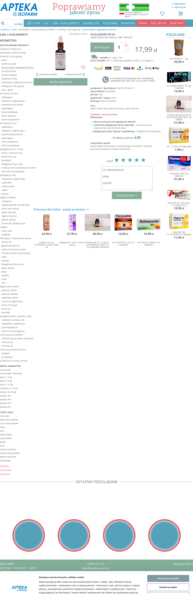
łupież (4, 60)
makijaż (3, 227)
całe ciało (4, 416)
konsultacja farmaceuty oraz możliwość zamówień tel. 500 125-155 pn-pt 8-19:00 (132, 80)
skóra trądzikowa (9, 112)
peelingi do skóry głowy (12, 86)
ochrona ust (7, 342)
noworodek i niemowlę (11, 373)
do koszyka (102, 47)
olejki (4, 256)
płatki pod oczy (8, 156)
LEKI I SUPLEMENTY (66, 23)
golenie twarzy (8, 219)
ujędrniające (7, 108)
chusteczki (6, 242)
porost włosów (8, 71)
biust (2, 445)
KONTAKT (177, 23)
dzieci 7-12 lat (6, 384)
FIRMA (142, 23)
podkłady (5, 234)
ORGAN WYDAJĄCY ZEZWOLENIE (18, 581)
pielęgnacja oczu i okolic (11, 149)
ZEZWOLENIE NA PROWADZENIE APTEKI (22, 576)
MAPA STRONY (8, 589)
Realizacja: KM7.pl (183, 563)
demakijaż (6, 160)
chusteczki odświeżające (13, 223)
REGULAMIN (7, 563)
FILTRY (35, 23)
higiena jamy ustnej (9, 286)
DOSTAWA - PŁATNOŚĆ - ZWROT (18, 568)
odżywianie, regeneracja (13, 178)
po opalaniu (7, 357)
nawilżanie (6, 182)
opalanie (5, 353)
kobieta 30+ (5, 395)
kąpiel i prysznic (8, 212)
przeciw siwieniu (9, 74)
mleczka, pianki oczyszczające (15, 253)
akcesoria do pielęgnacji (12, 171)
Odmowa (168, 474)
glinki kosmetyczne (10, 245)
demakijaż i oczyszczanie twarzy (15, 238)
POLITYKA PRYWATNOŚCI (14, 572)
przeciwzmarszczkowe (12, 104)
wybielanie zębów (9, 297)
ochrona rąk (7, 345)
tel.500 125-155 (95, 563)
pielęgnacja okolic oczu (12, 264)
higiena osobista (8, 197)
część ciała (6, 412)
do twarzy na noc (8, 123)
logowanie (179, 3)
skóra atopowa (8, 115)
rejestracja (180, 7)
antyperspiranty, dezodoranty (15, 204)
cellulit (4, 190)
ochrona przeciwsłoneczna (13, 349)
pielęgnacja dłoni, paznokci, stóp (15, 316)
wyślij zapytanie (61, 82)
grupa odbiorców (10, 366)
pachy (3, 441)
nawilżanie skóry (9, 78)
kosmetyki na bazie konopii (13, 52)
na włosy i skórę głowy (11, 56)
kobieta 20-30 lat (8, 392)
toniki (4, 279)
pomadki (5, 312)
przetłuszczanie (8, 63)
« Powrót (4, 29)
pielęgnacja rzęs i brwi (12, 164)
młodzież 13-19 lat (9, 388)
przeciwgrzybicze (9, 327)
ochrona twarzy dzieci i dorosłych (16, 338)
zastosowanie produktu (14, 45)
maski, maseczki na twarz (13, 249)
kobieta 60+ (5, 406)
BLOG (3, 585)
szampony (6, 201)
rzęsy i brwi (6, 230)
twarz (2, 427)
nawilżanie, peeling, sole (13, 319)
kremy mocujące (9, 305)
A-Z (46, 23)
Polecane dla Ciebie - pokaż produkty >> (61, 209)
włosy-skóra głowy (9, 419)
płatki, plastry (7, 267)
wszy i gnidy (7, 89)
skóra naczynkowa (10, 119)
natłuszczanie (8, 186)
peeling (4, 193)
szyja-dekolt (6, 438)
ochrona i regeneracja (12, 301)
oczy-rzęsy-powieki (9, 423)
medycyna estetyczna (10, 49)
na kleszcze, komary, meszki (13, 360)
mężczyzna (5, 369)
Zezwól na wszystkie (168, 456)
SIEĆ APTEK (158, 23)
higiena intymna (9, 216)
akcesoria (6, 308)
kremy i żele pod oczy (11, 152)
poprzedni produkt (46, 74)
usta (2, 430)
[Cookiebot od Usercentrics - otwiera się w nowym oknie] (19, 487)
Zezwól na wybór (168, 465)
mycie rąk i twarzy (10, 208)
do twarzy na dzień (9, 93)
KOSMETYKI (91, 23)
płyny (4, 271)
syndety (5, 275)
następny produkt (75, 74)
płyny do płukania (9, 293)
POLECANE (110, 23)
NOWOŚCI (128, 23)
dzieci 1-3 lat (6, 377)
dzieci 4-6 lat (6, 380)
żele (3, 282)
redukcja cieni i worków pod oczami (16, 167)
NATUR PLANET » (126, 88)
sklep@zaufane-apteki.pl (95, 568)
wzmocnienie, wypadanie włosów (99, 29)
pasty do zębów (9, 290)
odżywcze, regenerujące (13, 100)
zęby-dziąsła (6, 434)
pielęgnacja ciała (8, 175)
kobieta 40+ (5, 399)
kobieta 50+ (5, 403)
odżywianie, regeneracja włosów (16, 82)
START (14, 29)
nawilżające (7, 97)
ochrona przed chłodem (11, 334)
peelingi (5, 260)
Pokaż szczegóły (158, 487)
